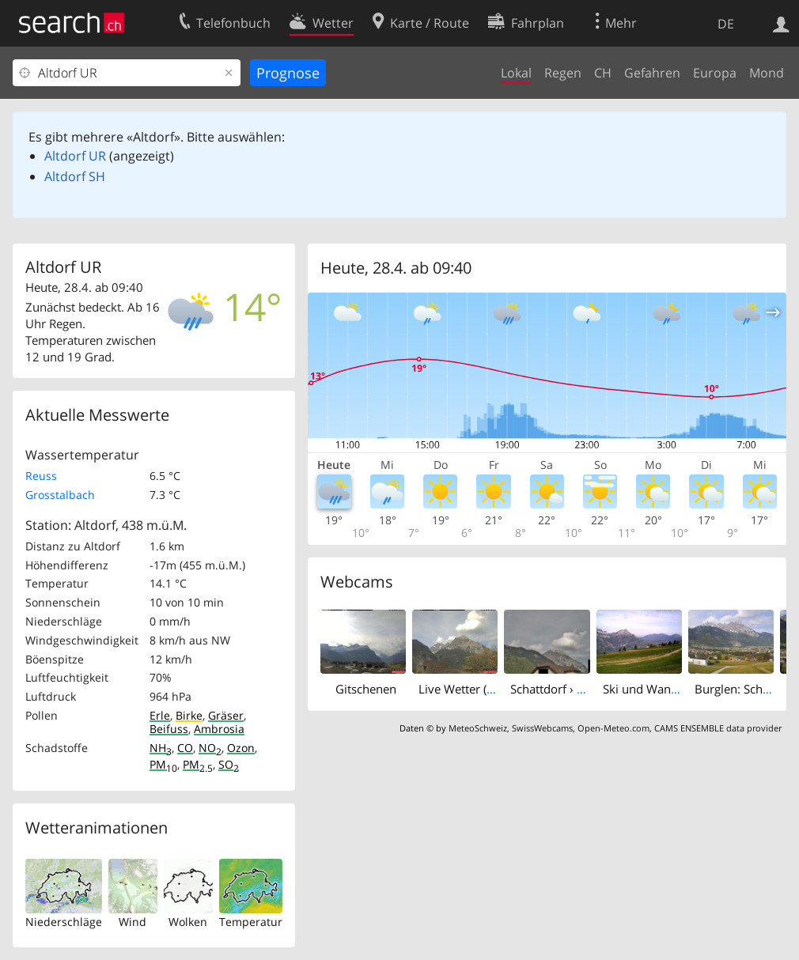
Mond (766, 72)
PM (163, 764)
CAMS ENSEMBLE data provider (718, 728)
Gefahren (652, 72)
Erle (160, 715)
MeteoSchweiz (478, 728)
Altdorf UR (75, 155)
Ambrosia (219, 728)
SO (228, 764)
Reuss (41, 475)
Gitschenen (365, 689)
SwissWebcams (542, 728)
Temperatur (250, 921)
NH (161, 747)
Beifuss (169, 728)
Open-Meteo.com (613, 728)
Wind (132, 921)
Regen (562, 72)
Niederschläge (63, 921)
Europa (715, 72)
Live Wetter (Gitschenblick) (490, 689)
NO (210, 747)
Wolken (188, 921)
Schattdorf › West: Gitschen (583, 689)
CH (603, 72)
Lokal (516, 72)
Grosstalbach (60, 494)
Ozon (241, 747)
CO (185, 747)
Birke (189, 715)
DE (726, 23)
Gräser (226, 715)
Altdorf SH (74, 176)
